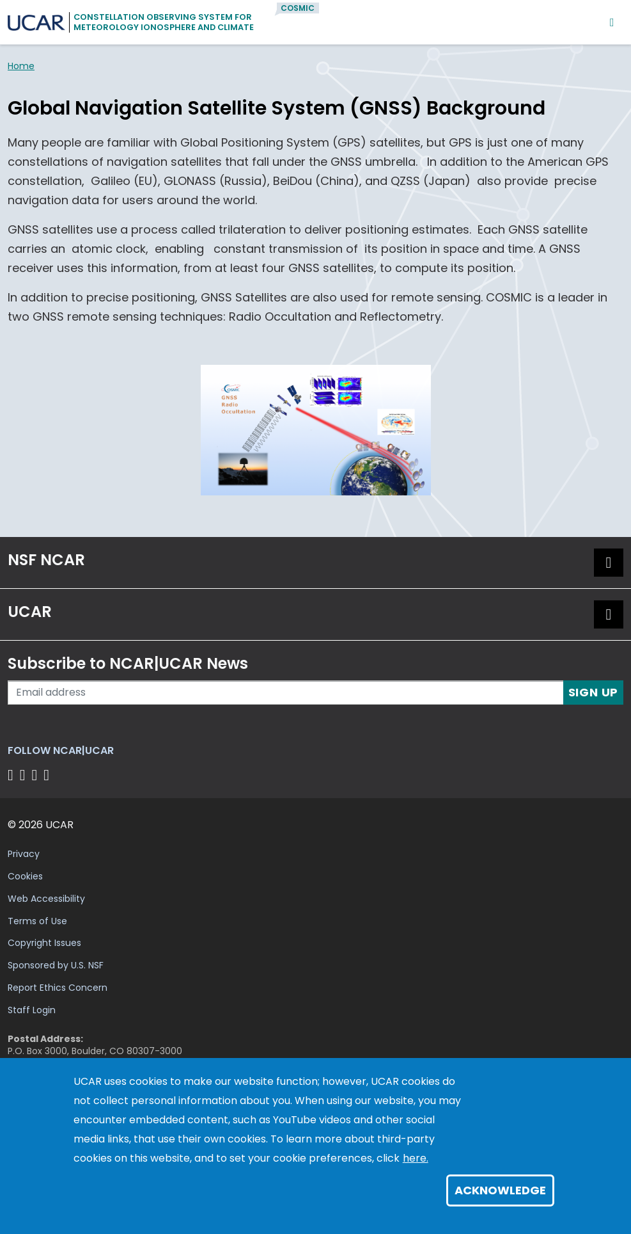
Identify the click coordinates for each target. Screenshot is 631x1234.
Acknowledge (500, 1190)
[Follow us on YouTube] (48, 774)
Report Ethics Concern (57, 987)
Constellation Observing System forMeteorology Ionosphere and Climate (164, 22)
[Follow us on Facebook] (12, 774)
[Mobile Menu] (612, 22)
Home (21, 66)
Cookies (25, 876)
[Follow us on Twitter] (24, 774)
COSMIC (298, 8)
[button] (608, 563)
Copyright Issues (44, 942)
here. (415, 1158)
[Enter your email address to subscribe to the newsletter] (286, 692)
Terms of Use (37, 921)
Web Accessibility (46, 898)
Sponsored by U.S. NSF (56, 965)
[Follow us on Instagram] (37, 774)
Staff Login (32, 1010)
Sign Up (593, 692)
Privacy (24, 853)
